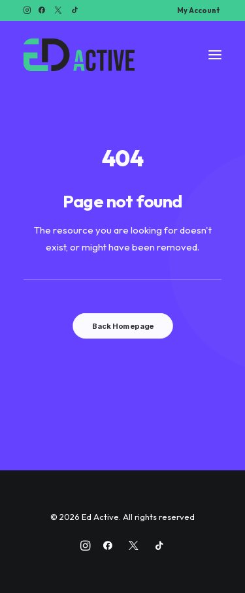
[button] (27, 10)
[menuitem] (198, 10)
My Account (198, 10)
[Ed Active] (79, 54)
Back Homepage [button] (122, 326)
